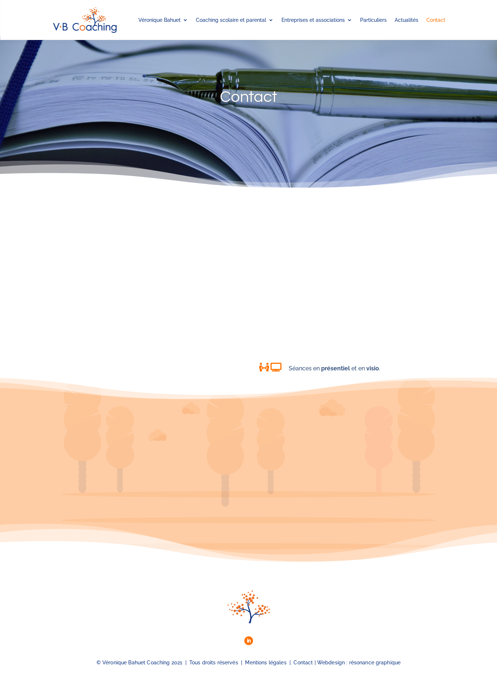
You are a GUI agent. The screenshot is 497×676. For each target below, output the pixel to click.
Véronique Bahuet (159, 20)
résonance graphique (375, 662)
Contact (435, 20)
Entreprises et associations (313, 20)
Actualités (406, 20)
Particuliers (373, 20)
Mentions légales (265, 662)
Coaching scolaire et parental (231, 20)
